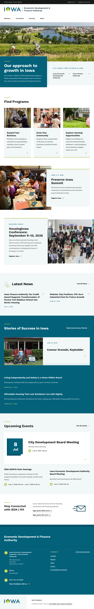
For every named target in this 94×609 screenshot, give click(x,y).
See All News (83, 284)
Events (52, 566)
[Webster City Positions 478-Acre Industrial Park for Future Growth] (70, 295)
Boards (52, 559)
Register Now (57, 198)
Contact (53, 556)
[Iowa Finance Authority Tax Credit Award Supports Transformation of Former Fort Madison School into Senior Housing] (24, 298)
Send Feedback (37, 600)
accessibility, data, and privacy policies (60, 604)
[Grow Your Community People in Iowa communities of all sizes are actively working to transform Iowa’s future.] (47, 133)
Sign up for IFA (42, 515)
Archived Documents (83, 552)
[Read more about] (85, 459)
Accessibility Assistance (58, 570)
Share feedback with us (19, 584)
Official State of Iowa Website (13, 2)
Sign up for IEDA (42, 511)
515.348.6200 (13, 573)
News (52, 563)
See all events (83, 426)
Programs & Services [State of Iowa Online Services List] (84, 2)
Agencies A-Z (71, 2)
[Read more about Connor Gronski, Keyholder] (85, 357)
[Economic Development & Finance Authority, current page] (12, 9)
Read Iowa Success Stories (78, 328)
